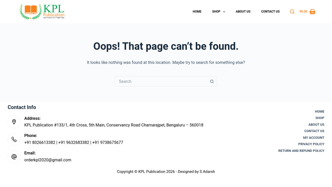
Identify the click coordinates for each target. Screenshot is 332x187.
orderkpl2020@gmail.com (47, 160)
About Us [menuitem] (243, 11)
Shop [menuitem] (219, 12)
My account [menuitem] (313, 137)
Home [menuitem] (197, 11)
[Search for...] (161, 81)
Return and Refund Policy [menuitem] (301, 150)
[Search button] (212, 81)
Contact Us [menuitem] (270, 11)
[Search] (292, 11)
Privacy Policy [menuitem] (311, 144)
